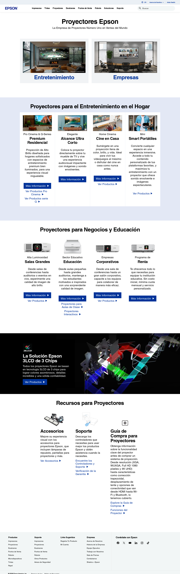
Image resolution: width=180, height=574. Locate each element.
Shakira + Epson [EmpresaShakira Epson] (93, 559)
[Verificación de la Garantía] (90, 469)
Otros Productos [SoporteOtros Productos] (40, 556)
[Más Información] (37, 186)
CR (143, 2)
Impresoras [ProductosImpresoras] (12, 538)
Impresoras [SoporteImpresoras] (38, 538)
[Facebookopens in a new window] (118, 540)
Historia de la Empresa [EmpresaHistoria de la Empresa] (96, 542)
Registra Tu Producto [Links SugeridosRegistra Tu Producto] (68, 538)
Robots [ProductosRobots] (11, 552)
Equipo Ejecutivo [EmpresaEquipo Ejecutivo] (93, 545)
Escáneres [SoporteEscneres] (38, 545)
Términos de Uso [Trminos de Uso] (36, 571)
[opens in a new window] (148, 540)
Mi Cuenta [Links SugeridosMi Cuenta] (64, 542)
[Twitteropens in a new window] (124, 540)
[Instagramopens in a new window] (142, 540)
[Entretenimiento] (54, 77)
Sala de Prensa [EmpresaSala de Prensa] (93, 552)
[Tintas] (47, 8)
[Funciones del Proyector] (125, 509)
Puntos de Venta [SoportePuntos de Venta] (40, 549)
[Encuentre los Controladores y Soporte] (90, 460)
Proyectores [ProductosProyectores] (13, 542)
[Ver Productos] (107, 184)
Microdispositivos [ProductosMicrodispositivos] (15, 556)
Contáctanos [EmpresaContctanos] (92, 556)
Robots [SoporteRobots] (37, 552)
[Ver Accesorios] (50, 457)
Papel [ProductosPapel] (10, 563)
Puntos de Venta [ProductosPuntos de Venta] (14, 549)
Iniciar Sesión (171, 2)
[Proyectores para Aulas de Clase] (72, 302)
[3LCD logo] (40, 344)
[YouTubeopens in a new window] (130, 540)
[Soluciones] (109, 8)
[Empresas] (125, 77)
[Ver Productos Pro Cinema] (37, 193)
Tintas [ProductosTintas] (10, 559)
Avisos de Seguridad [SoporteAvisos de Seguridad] (42, 559)
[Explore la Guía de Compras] (125, 501)
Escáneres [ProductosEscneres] (12, 545)
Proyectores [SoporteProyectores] (39, 542)
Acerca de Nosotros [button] (157, 2)
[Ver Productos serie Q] (37, 198)
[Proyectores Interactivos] (72, 310)
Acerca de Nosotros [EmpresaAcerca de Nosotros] (94, 538)
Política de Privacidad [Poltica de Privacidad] (51, 571)
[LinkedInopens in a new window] (136, 540)
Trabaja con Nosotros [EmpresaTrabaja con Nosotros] (95, 549)
